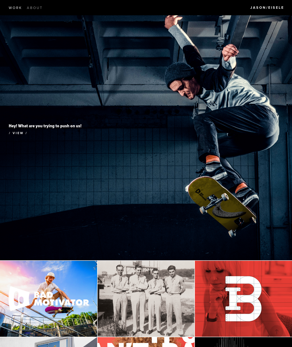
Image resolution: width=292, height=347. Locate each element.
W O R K (15, 7)
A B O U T (34, 7)
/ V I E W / (18, 133)
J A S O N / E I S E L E (266, 7)
